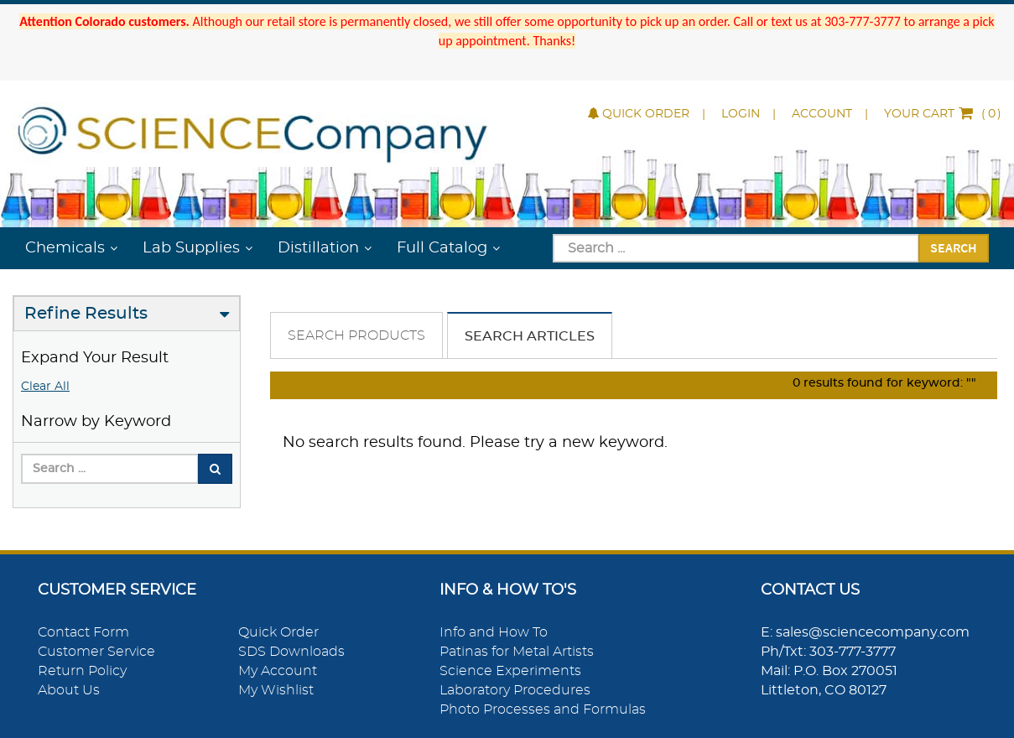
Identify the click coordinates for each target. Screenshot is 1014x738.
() (942, 114)
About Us (69, 690)
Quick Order (638, 114)
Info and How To (493, 632)
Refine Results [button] (86, 313)
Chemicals (65, 248)
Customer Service (96, 651)
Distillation (318, 248)
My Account (277, 671)
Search (953, 247)
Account (822, 114)
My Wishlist (276, 690)
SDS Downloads (291, 651)
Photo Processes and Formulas (542, 709)
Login (740, 114)
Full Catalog (442, 248)
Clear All (45, 386)
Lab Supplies (191, 248)
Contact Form (83, 632)
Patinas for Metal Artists (516, 651)
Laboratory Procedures (514, 690)
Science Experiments (510, 671)
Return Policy (82, 671)
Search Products (356, 335)
